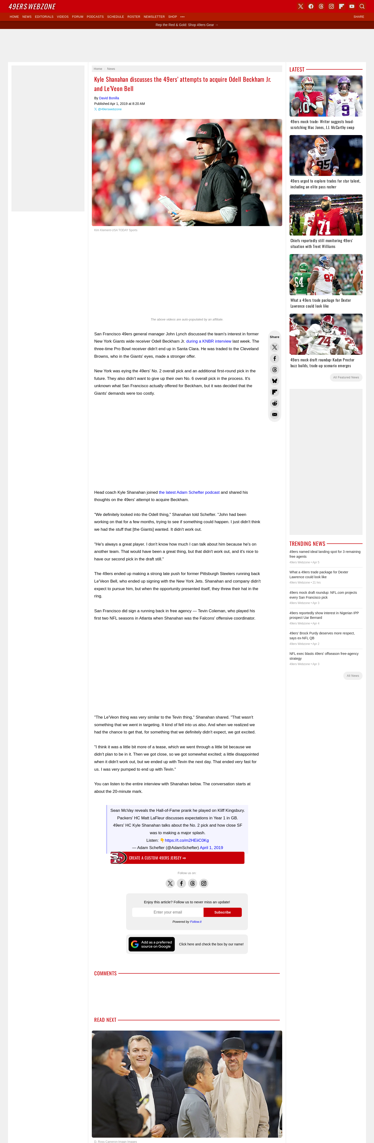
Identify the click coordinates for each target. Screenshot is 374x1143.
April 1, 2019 (211, 845)
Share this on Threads (274, 369)
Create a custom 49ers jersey (157, 855)
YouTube (352, 6)
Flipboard (342, 6)
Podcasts (95, 16)
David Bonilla (109, 98)
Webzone (31, 6)
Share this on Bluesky (274, 380)
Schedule (115, 16)
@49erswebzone (110, 109)
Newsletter (154, 16)
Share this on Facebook (274, 358)
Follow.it (196, 919)
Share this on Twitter (274, 347)
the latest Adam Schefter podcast (189, 492)
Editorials (44, 16)
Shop (172, 16)
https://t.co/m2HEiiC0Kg (187, 838)
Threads (192, 878)
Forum (77, 16)
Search (362, 6)
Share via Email (274, 414)
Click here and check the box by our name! (211, 942)
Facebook (181, 878)
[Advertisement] (187, 45)
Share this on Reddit (274, 403)
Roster (133, 16)
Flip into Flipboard (274, 392)
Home (14, 16)
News (27, 16)
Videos (63, 16)
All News (353, 675)
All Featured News (346, 377)
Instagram (203, 878)
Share (359, 16)
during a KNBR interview (208, 341)
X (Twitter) (301, 6)
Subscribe (222, 910)
